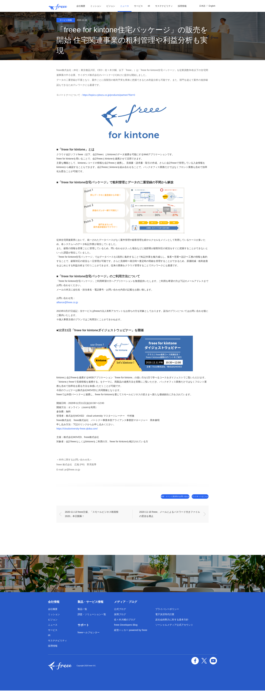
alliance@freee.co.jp (67, 302)
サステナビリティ (164, 6)
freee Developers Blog (126, 625)
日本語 (202, 6)
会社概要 (80, 6)
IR (149, 6)
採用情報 (182, 6)
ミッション (95, 6)
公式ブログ (120, 609)
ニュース (124, 6)
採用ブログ (120, 614)
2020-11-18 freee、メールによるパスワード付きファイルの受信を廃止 (169, 514)
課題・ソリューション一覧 (92, 614)
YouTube (214, 660)
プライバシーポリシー (167, 609)
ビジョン (110, 6)
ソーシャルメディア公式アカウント (174, 625)
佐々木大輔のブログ (124, 620)
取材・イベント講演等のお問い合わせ (155, 496)
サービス (138, 6)
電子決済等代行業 (164, 614)
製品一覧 (82, 609)
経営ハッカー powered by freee (130, 630)
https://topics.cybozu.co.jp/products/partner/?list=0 (108, 95)
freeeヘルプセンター (89, 632)
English (212, 6)
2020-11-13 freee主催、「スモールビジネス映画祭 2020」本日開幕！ (92, 514)
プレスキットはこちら (194, 496)
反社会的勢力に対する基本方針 (171, 620)
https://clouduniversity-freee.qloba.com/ (77, 428)
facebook (198, 660)
